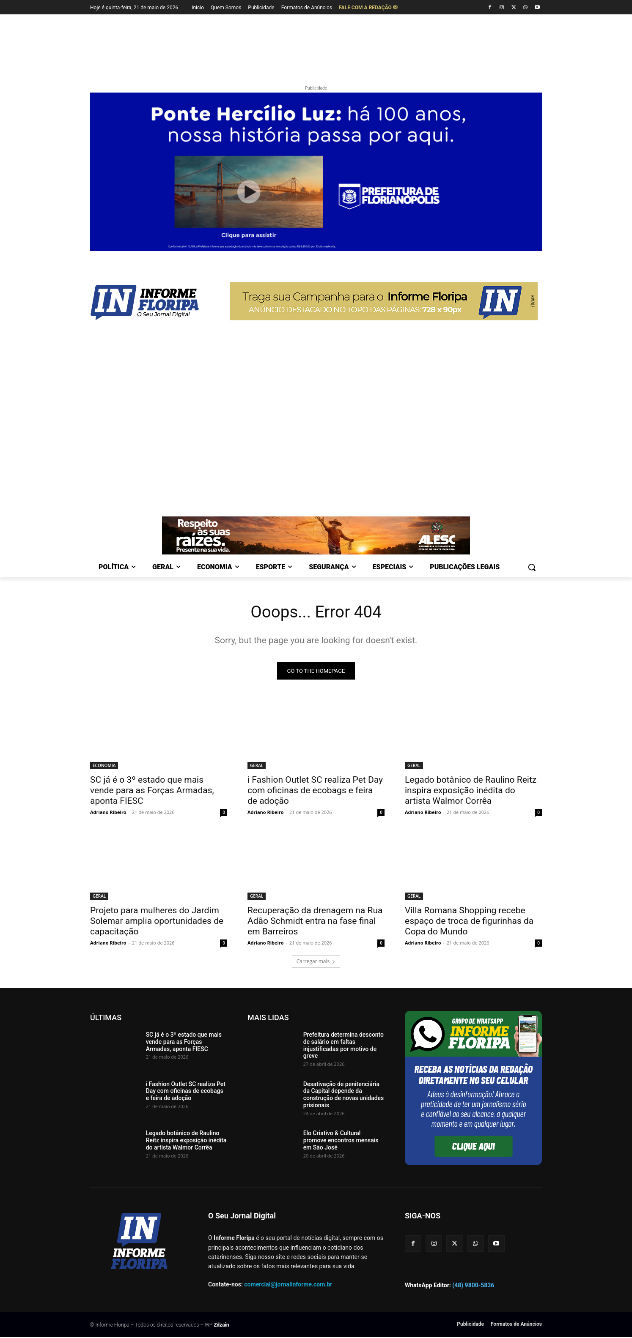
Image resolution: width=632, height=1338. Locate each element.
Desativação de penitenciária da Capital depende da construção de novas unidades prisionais (343, 1095)
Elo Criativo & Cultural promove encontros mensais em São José (341, 1141)
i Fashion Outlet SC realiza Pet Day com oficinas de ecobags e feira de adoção (315, 791)
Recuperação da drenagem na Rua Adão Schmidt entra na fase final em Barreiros (314, 921)
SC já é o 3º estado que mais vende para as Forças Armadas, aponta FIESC (152, 791)
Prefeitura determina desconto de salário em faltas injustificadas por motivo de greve (343, 1046)
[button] (532, 567)
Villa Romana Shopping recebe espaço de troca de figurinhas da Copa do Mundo (469, 921)
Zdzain (221, 1326)
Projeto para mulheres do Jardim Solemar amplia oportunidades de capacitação (156, 921)
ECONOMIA (104, 766)
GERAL (256, 766)
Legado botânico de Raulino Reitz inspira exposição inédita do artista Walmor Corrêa (470, 791)
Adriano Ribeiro (108, 813)
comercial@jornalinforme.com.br (288, 1285)
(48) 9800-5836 (473, 1286)
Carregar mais (316, 962)
